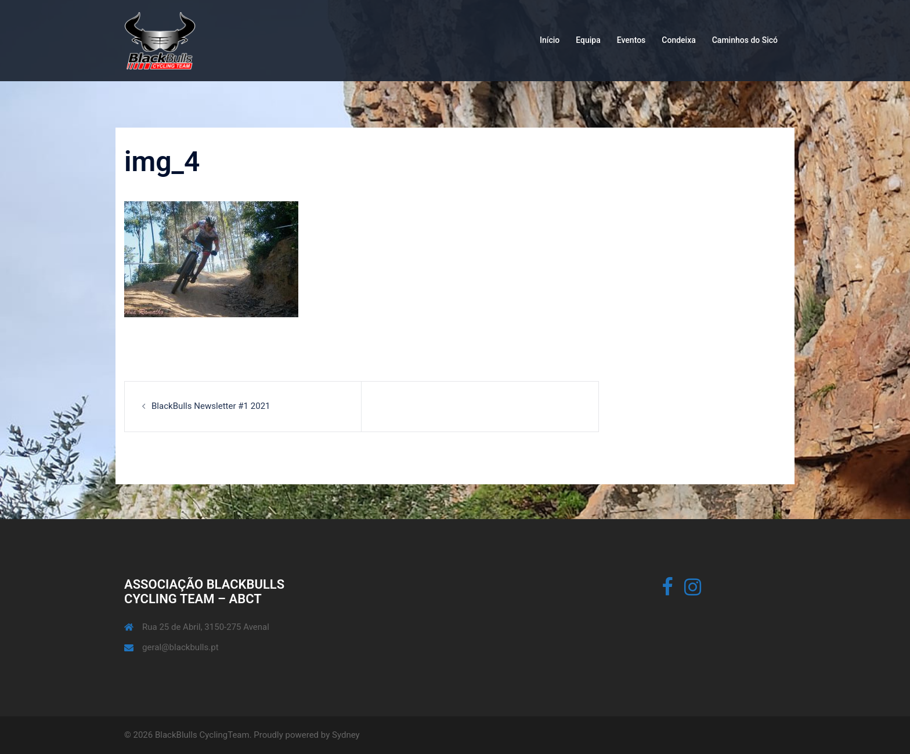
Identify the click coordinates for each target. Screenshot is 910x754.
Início (549, 40)
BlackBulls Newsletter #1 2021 (210, 406)
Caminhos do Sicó (745, 40)
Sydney (346, 735)
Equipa (588, 40)
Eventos (631, 40)
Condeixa (678, 40)
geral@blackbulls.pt (180, 647)
